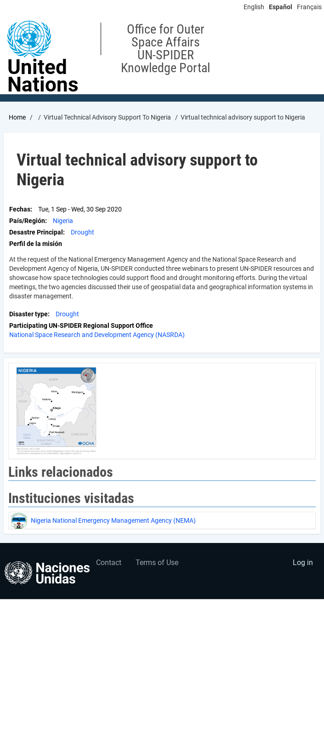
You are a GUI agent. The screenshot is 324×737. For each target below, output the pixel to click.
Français (309, 7)
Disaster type (28, 314)
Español (280, 7)
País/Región (27, 220)
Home (17, 117)
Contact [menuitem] (108, 562)
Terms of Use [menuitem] (157, 562)
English (254, 7)
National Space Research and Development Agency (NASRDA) (97, 334)
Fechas (19, 209)
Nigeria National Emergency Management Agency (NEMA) (113, 520)
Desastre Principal (36, 232)
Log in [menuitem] (303, 562)
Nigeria (63, 220)
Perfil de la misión (35, 243)
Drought (82, 232)
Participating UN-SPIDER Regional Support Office (81, 325)
